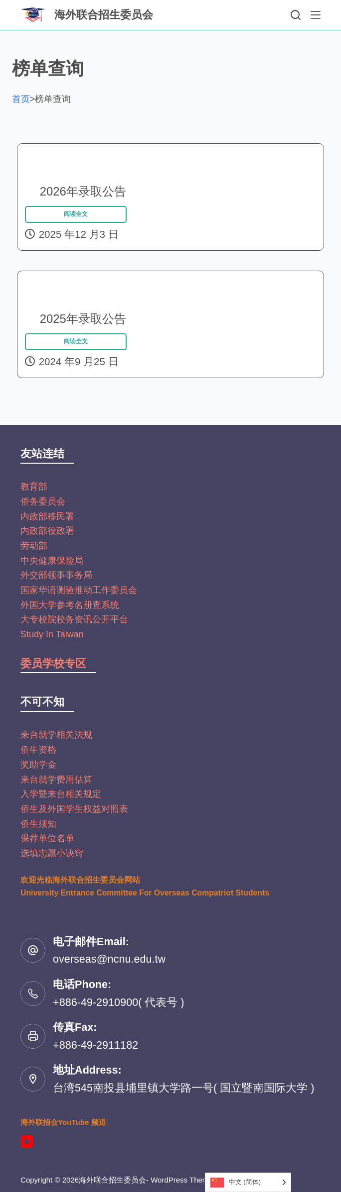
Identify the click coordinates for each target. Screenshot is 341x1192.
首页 (21, 99)
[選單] (316, 15)
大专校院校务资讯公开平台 (74, 619)
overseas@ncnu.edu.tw (109, 959)
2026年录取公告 (74, 170)
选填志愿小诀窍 (51, 853)
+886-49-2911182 (95, 1045)
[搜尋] (296, 15)
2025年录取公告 (74, 297)
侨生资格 (38, 750)
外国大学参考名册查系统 (69, 605)
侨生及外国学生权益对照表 (74, 809)
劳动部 (33, 546)
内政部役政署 (47, 531)
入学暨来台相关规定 (60, 794)
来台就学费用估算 (56, 780)
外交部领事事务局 (56, 575)
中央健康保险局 (51, 561)
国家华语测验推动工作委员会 (78, 590)
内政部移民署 (47, 516)
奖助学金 (38, 765)
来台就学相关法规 (56, 735)
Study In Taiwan (52, 634)
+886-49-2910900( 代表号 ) (118, 1002)
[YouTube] (26, 1141)
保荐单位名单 (47, 838)
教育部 (33, 487)
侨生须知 (38, 824)
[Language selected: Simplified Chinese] (248, 1182)
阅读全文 (76, 223)
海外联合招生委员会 (103, 14)
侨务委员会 (42, 501)
